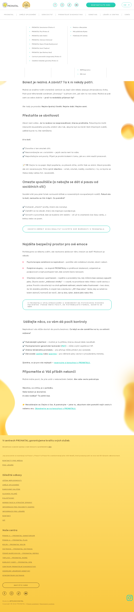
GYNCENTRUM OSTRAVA (13, 575)
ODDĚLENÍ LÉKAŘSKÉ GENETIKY (16, 571)
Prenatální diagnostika (70, 14)
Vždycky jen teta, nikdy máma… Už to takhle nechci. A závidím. (37, 25)
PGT (64, 346)
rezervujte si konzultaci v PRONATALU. (72, 363)
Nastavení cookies (47, 603)
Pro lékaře (8, 465)
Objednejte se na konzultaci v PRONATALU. (55, 408)
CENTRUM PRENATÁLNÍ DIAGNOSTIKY (19, 566)
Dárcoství (47, 14)
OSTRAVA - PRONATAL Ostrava (17, 549)
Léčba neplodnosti (12, 480)
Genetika (93, 14)
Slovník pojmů (9, 494)
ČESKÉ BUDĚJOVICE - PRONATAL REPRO (20, 553)
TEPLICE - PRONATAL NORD (15, 558)
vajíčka (39, 354)
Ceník (127, 14)
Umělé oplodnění (27, 14)
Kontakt (6, 516)
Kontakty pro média (12, 460)
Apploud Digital (16, 600)
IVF (3, 520)
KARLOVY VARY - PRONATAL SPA (17, 562)
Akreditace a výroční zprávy (17, 502)
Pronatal (9, 14)
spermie (53, 354)
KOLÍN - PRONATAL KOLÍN (13, 544)
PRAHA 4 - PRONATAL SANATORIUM (18, 536)
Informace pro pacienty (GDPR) (18, 507)
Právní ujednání (33, 603)
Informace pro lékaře (13, 511)
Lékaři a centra (111, 14)
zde (50, 447)
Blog (9, 25)
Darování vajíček (11, 489)
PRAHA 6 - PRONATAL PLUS (15, 540)
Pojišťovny (8, 498)
